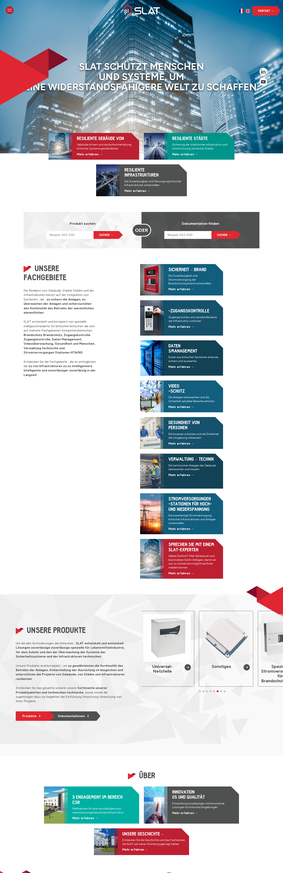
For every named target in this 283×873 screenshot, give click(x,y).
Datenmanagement (170, 814)
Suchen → (106, 207)
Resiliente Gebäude (120, 819)
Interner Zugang (35, 866)
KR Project (105, 866)
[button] (200, 520)
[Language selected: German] (244, 11)
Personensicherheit (171, 823)
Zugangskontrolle (169, 809)
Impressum (57, 866)
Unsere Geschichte (120, 833)
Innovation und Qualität (123, 837)
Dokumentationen (73, 546)
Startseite (113, 804)
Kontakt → (266, 10)
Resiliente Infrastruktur (122, 828)
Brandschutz (166, 804)
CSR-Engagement (119, 842)
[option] (241, 11)
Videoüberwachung (171, 819)
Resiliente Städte (118, 823)
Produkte (31, 546)
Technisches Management (176, 828)
